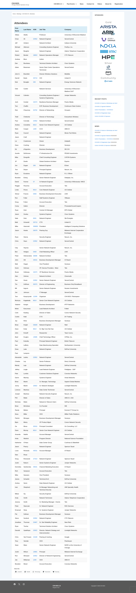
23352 (35, 39)
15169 (35, 537)
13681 (35, 552)
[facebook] (14, 584)
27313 (35, 459)
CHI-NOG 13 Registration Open (103, 113)
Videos (99, 4)
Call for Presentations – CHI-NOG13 (104, 109)
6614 (34, 125)
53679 (35, 230)
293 (34, 82)
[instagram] (23, 584)
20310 (35, 426)
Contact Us (90, 4)
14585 (35, 337)
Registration (119, 4)
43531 (35, 260)
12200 (35, 296)
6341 (34, 218)
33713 (35, 78)
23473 (35, 102)
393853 (35, 226)
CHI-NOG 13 (59, 4)
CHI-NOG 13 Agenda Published (103, 106)
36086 (35, 256)
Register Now (56, 587)
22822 (35, 386)
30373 (35, 284)
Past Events (72, 4)
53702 (35, 110)
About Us (108, 4)
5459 (34, 194)
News (82, 4)
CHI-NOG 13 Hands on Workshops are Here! (106, 103)
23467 (35, 522)
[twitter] (19, 584)
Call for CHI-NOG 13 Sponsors (102, 116)
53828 (35, 325)
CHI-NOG (15, 3)
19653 (35, 55)
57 (34, 182)
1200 (34, 129)
